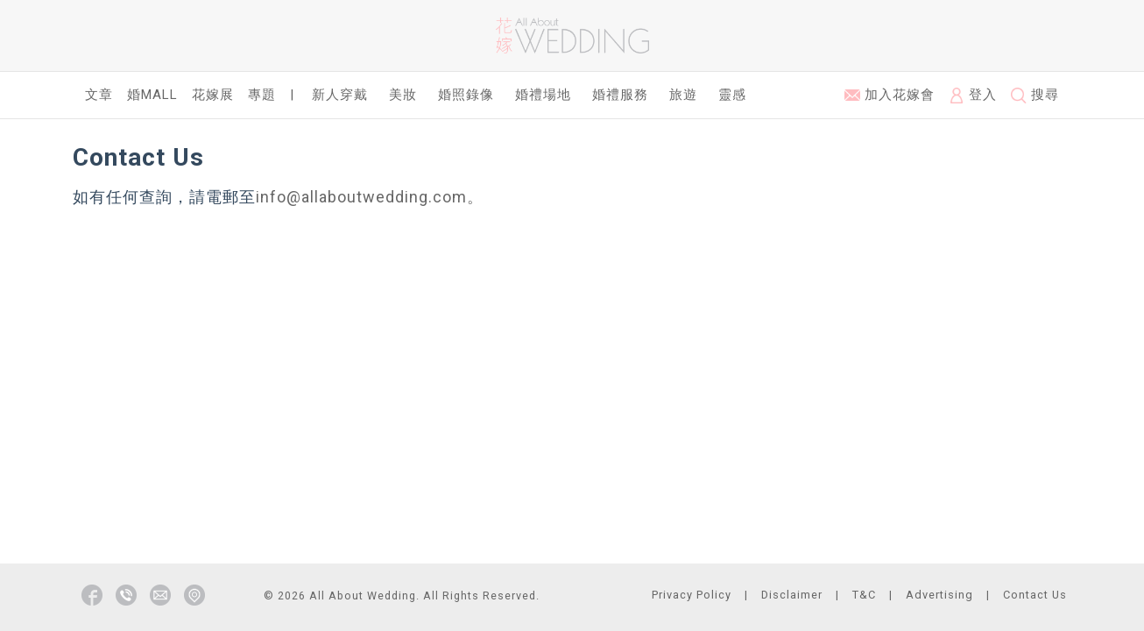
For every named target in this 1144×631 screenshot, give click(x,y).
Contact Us (1035, 594)
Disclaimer (792, 594)
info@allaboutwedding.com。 (370, 197)
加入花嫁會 (889, 95)
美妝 (403, 95)
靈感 (732, 95)
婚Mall (152, 95)
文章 (99, 95)
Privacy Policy (691, 594)
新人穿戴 (340, 95)
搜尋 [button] (1035, 95)
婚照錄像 (466, 95)
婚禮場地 (543, 95)
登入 (973, 95)
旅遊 (683, 95)
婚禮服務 (620, 95)
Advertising (939, 594)
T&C (864, 594)
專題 (262, 95)
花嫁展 (213, 95)
